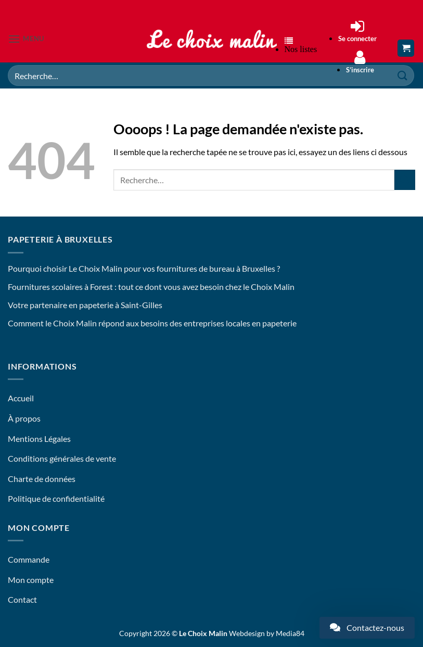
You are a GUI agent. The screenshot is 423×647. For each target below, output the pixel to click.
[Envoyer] (404, 180)
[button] (26, 39)
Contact (22, 599)
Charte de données (41, 479)
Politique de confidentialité (56, 498)
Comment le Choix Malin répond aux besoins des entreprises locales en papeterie (152, 323)
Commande (28, 559)
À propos (24, 418)
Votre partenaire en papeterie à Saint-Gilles (85, 305)
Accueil (21, 398)
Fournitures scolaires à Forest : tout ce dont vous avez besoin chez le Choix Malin (151, 286)
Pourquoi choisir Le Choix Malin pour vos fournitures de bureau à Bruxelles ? (144, 268)
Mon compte (31, 580)
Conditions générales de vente (62, 458)
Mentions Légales (39, 438)
